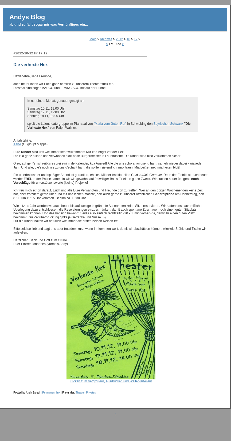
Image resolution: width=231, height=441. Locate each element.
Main (92, 39)
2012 (119, 39)
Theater (80, 392)
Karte (17, 144)
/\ (115, 414)
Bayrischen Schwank (168, 124)
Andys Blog (27, 17)
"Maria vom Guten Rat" (110, 124)
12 (135, 39)
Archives (106, 39)
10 (128, 39)
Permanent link (51, 392)
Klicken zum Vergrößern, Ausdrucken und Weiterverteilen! (110, 379)
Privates (91, 392)
